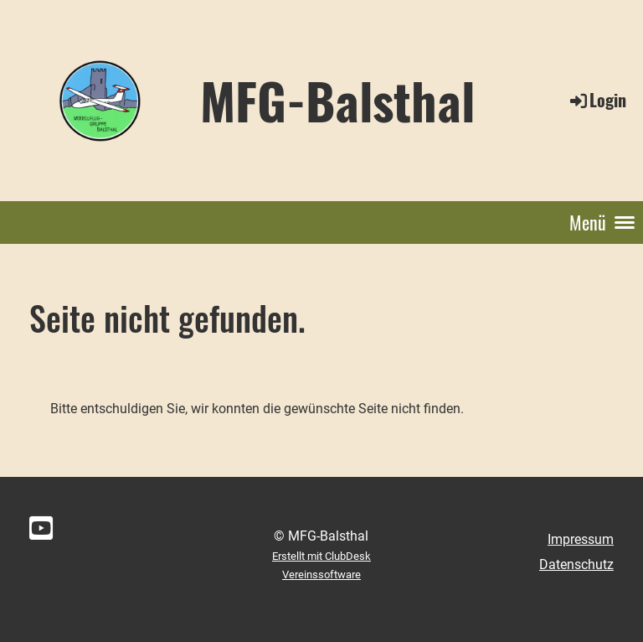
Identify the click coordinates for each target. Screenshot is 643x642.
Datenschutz (576, 564)
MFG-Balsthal (337, 100)
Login (597, 99)
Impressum (581, 539)
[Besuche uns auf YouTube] (41, 529)
